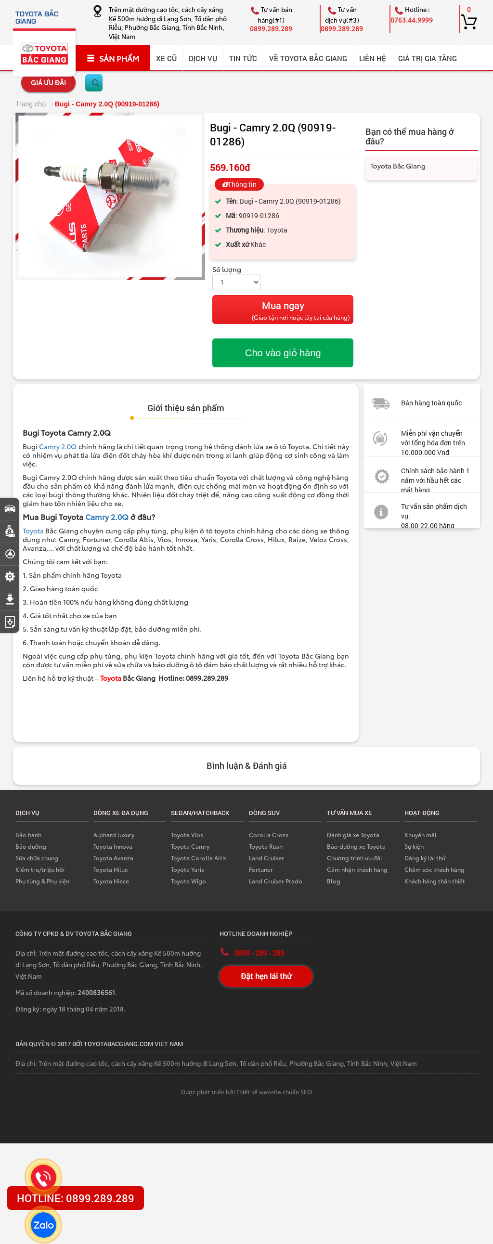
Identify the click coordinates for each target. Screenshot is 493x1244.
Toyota (33, 530)
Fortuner (261, 869)
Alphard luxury (113, 834)
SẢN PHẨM (113, 58)
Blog (333, 881)
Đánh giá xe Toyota (353, 834)
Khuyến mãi (420, 834)
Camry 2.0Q (58, 446)
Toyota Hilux (110, 869)
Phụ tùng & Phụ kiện (42, 881)
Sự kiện (414, 846)
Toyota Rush (266, 846)
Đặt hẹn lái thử (266, 976)
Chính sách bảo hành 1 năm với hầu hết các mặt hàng (435, 480)
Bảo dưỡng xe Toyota (356, 846)
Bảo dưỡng (30, 846)
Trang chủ (30, 104)
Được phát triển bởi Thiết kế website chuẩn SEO (246, 1092)
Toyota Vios (187, 834)
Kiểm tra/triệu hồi (40, 869)
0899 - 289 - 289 (259, 953)
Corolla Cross (268, 834)
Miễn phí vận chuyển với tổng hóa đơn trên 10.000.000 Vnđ (433, 442)
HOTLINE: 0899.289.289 (75, 1198)
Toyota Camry (190, 846)
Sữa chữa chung (36, 858)
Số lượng (226, 269)
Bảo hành (28, 834)
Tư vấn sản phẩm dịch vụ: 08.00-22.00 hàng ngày (415, 521)
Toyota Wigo (188, 881)
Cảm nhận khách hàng (357, 869)
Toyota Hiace (111, 881)
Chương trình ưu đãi (354, 858)
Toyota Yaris (187, 869)
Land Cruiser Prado (275, 881)
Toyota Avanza (113, 858)
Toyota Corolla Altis (199, 858)
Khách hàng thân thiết (434, 881)
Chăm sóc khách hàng (434, 869)
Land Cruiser (266, 858)
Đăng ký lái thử (424, 858)
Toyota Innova (112, 846)
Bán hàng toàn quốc (431, 402)
